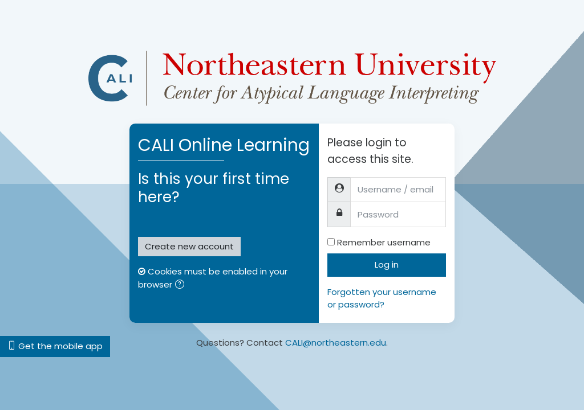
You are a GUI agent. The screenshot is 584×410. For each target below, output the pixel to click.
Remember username (384, 242)
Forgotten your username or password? (381, 298)
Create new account (189, 246)
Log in (387, 264)
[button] (182, 285)
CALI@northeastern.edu (335, 342)
